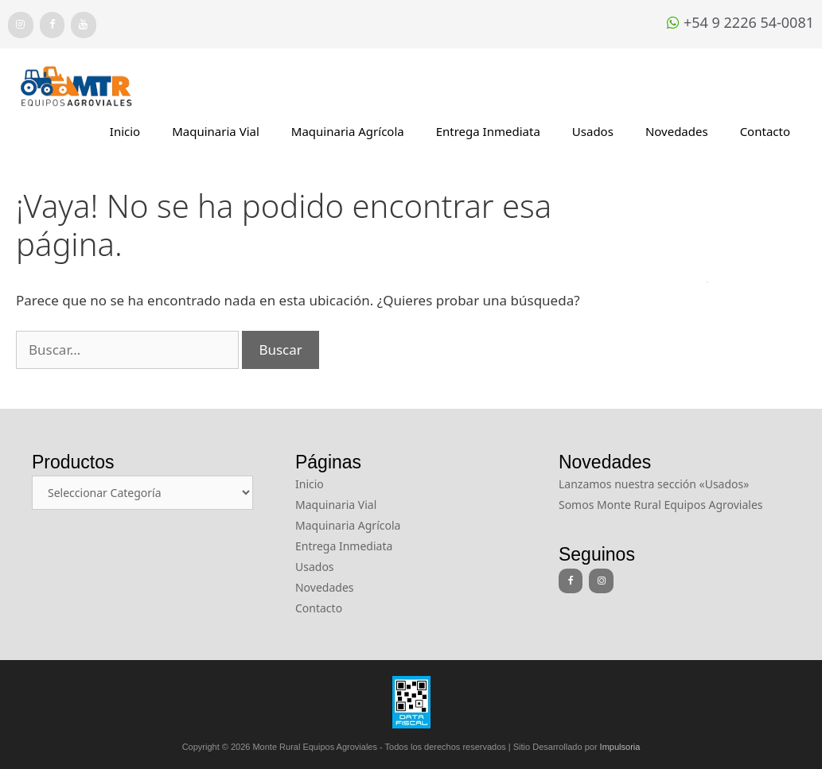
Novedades (676, 131)
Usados (593, 131)
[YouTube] (83, 25)
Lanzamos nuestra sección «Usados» (654, 483)
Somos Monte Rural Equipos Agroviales (661, 504)
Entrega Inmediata (488, 131)
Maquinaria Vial (215, 131)
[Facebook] (52, 25)
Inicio (125, 131)
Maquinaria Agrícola (347, 131)
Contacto (765, 131)
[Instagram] (20, 25)
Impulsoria (620, 747)
